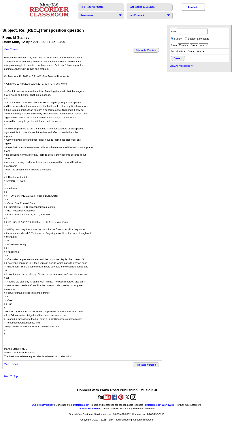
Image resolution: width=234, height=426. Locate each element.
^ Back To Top (10, 376)
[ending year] (200, 51)
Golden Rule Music (90, 408)
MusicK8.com (81, 404)
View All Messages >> (182, 65)
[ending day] (191, 51)
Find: (189, 31)
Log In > (193, 7)
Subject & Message (197, 38)
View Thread (11, 49)
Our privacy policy (43, 404)
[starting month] (183, 45)
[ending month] (180, 51)
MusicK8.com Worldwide (160, 404)
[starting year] (203, 45)
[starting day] (194, 45)
